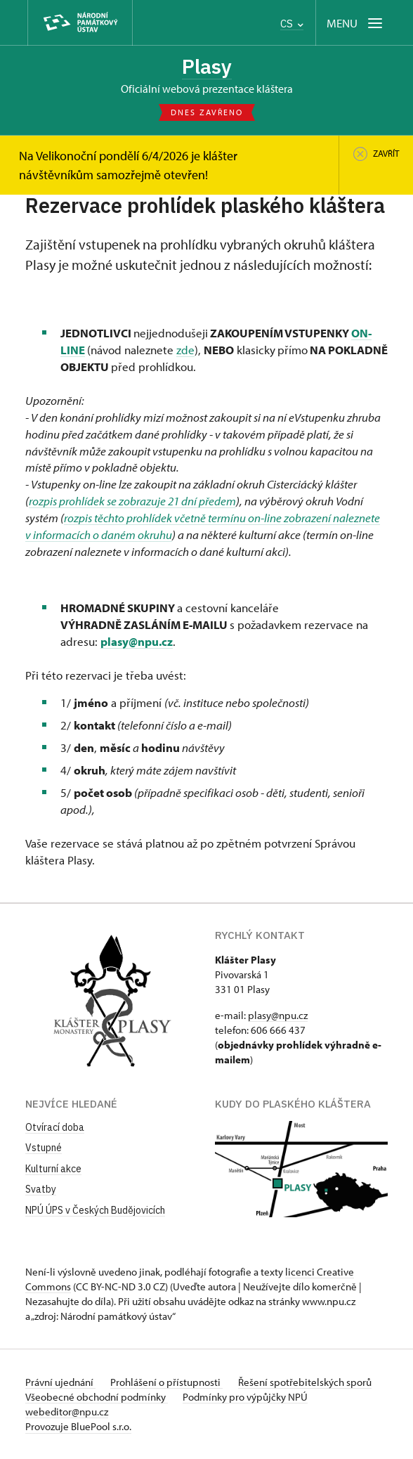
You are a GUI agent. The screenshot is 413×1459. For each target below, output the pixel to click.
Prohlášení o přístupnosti (168, 1382)
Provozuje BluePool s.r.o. (78, 1426)
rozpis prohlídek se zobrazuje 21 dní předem (132, 501)
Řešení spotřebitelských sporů (308, 1382)
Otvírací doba (54, 1127)
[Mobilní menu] (355, 23)
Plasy (207, 66)
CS (291, 23)
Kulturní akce (53, 1168)
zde (185, 350)
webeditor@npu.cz (66, 1411)
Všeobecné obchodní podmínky (96, 1396)
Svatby (40, 1190)
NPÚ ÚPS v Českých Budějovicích (95, 1211)
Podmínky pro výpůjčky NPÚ (247, 1396)
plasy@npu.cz (136, 641)
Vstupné (43, 1148)
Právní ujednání (60, 1382)
